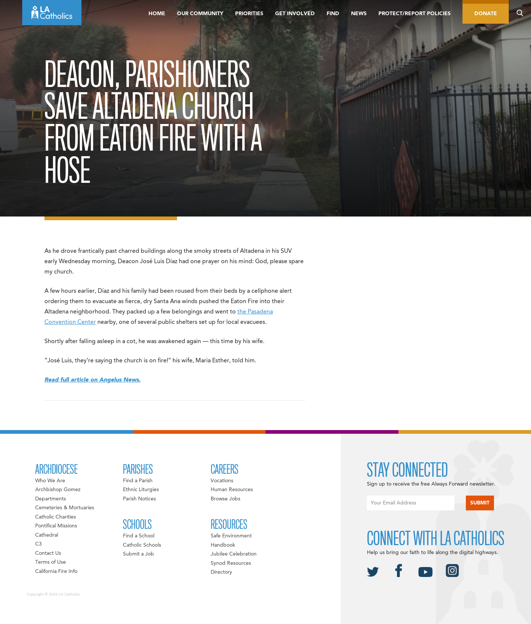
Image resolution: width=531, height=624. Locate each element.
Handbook (223, 545)
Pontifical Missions (56, 526)
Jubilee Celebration (234, 554)
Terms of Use (50, 562)
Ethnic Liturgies (141, 489)
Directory (221, 572)
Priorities (249, 13)
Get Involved (295, 13)
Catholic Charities (55, 517)
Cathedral (46, 535)
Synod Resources (231, 563)
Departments (50, 498)
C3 (38, 544)
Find (333, 13)
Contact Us (48, 553)
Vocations (222, 480)
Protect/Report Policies (414, 13)
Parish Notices (139, 498)
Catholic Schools (142, 545)
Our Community (200, 13)
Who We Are (50, 480)
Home (156, 13)
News (359, 13)
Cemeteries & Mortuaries (64, 507)
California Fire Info (56, 571)
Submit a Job (138, 554)
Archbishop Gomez (57, 489)
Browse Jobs (225, 498)
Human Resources (232, 489)
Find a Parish (138, 480)
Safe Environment (231, 536)
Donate (485, 13)
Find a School (138, 536)
